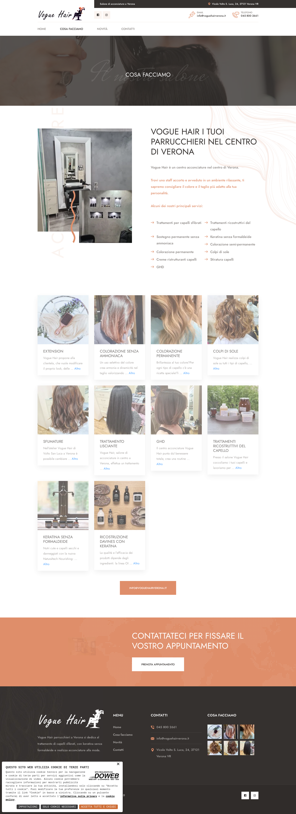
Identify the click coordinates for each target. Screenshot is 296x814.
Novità (102, 29)
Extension (53, 354)
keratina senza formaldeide (58, 541)
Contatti (128, 29)
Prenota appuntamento (158, 664)
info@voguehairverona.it (211, 15)
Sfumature (53, 444)
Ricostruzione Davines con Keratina (114, 544)
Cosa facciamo (71, 29)
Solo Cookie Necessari (59, 807)
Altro (77, 371)
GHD (160, 444)
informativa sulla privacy (78, 796)
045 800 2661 (249, 15)
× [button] (118, 764)
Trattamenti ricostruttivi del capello (229, 448)
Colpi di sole (225, 354)
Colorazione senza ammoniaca (119, 356)
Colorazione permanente (169, 356)
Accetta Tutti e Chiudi (98, 807)
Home (42, 29)
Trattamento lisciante (112, 446)
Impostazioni (28, 807)
